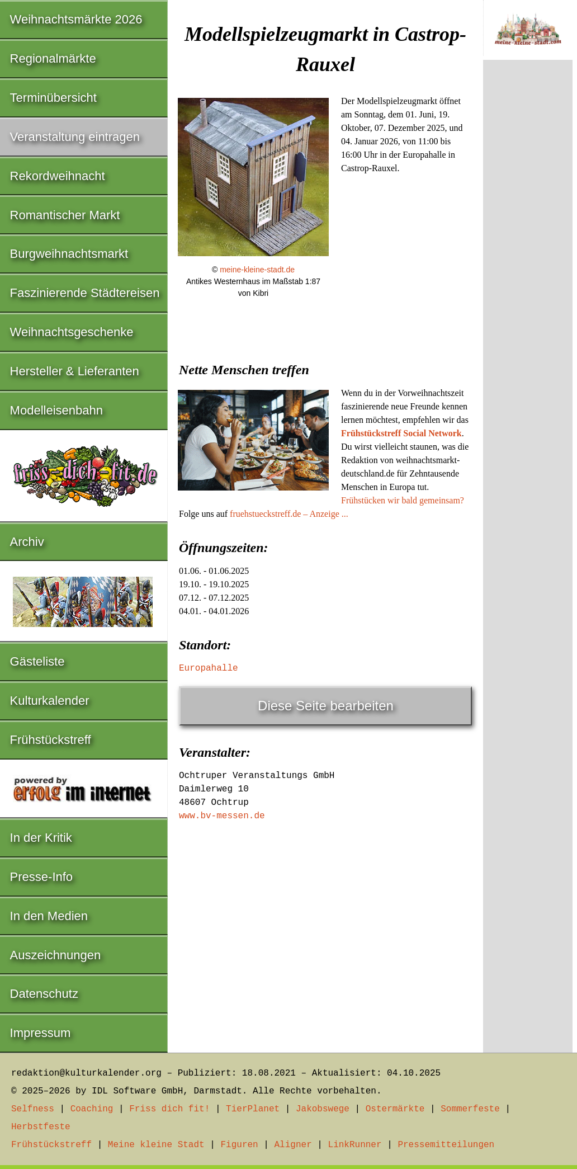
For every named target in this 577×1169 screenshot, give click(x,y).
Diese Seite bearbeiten (326, 705)
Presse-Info (41, 877)
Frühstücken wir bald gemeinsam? (402, 500)
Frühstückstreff (50, 740)
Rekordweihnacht (57, 176)
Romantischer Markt (65, 215)
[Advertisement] (325, 912)
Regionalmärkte (53, 58)
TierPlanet (253, 1109)
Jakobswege (322, 1109)
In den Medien (49, 916)
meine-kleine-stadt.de (257, 269)
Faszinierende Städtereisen (85, 293)
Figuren (239, 1145)
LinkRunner (355, 1145)
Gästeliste (37, 661)
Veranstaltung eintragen (75, 137)
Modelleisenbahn (56, 410)
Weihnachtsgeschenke (72, 332)
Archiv (27, 542)
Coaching (91, 1109)
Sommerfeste (470, 1109)
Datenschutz (44, 994)
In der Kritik (41, 838)
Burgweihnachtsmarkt (69, 254)
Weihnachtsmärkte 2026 (76, 19)
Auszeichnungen (55, 955)
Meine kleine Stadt (156, 1145)
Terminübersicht (53, 98)
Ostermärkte (395, 1109)
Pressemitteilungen (446, 1145)
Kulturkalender (49, 701)
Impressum (40, 1033)
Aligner (293, 1145)
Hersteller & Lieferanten (74, 371)
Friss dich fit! (169, 1109)
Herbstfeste (40, 1127)
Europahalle (208, 668)
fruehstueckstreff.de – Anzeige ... (289, 513)
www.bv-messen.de (222, 816)
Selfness (32, 1109)
